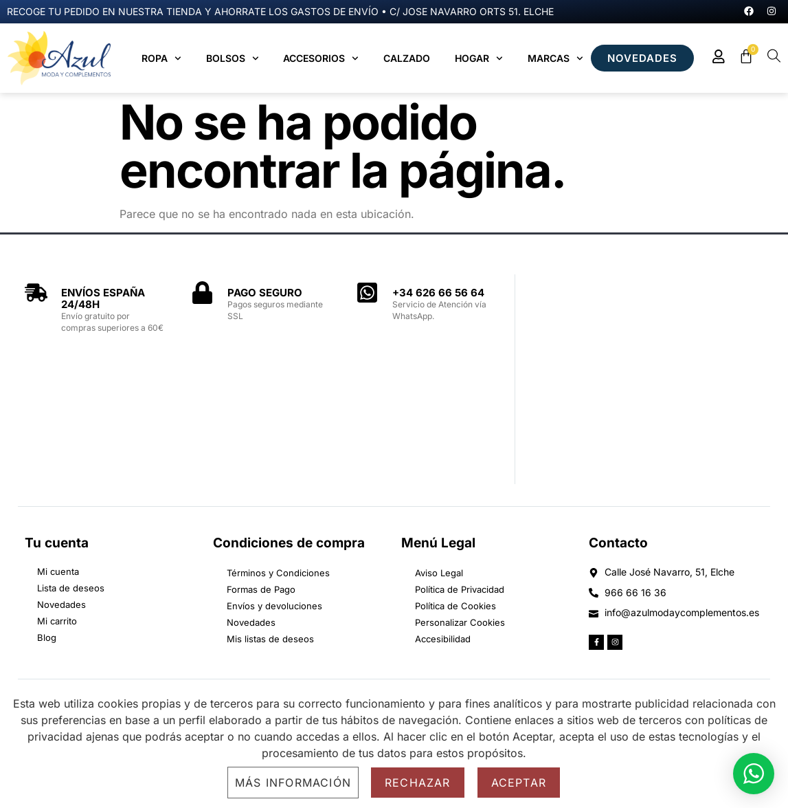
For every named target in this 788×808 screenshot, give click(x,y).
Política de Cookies (455, 605)
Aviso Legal (439, 572)
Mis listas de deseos (270, 638)
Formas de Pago (261, 589)
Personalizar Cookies (460, 622)
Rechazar (418, 782)
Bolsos (232, 58)
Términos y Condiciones (278, 572)
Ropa (161, 58)
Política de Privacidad (459, 589)
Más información (293, 782)
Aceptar (518, 782)
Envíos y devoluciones (274, 605)
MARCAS (555, 58)
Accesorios (321, 58)
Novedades (251, 622)
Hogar (479, 58)
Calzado (406, 58)
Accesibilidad (443, 638)
